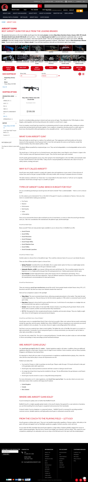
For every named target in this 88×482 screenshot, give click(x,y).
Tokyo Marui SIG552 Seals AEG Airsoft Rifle (30, 100)
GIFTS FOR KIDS (79, 70)
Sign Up (71, 11)
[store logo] (6, 8)
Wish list (62, 467)
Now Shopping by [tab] (9, 76)
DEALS (51, 69)
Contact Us (77, 452)
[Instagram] (80, 480)
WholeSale (48, 465)
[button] (70, 1)
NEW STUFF (22, 69)
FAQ (75, 460)
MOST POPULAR (37, 70)
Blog (46, 463)
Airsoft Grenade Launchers (29, 251)
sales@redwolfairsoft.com (32, 462)
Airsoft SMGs (25, 249)
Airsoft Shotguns (26, 241)
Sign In (65, 11)
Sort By (44, 75)
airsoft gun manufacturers (38, 289)
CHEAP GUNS (65, 69)
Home (3, 24)
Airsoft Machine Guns (28, 246)
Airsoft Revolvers (26, 238)
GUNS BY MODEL (8, 70)
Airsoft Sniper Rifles (27, 243)
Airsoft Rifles (25, 236)
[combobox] (27, 7)
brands (46, 37)
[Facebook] (76, 480)
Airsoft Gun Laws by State (56, 381)
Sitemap (47, 469)
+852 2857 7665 (28, 458)
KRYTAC (24, 313)
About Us (47, 452)
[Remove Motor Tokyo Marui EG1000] (3, 84)
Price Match (77, 458)
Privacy (47, 471)
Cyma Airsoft (16, 39)
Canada (24, 389)
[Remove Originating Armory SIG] (3, 80)
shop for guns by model (48, 39)
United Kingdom (26, 386)
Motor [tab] (5, 125)
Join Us (47, 467)
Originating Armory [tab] (8, 99)
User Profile (63, 456)
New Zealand (25, 391)
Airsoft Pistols (26, 233)
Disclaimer (48, 477)
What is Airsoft (29, 44)
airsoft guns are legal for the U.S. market (33, 350)
